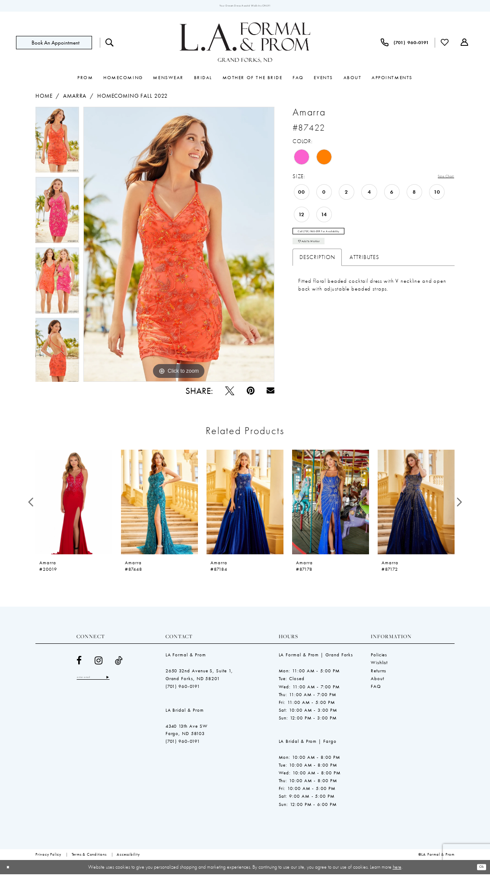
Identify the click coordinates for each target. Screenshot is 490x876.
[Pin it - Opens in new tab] (251, 392)
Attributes (364, 269)
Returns (378, 672)
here (397, 868)
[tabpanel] (57, 144)
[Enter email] (101, 680)
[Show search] (110, 44)
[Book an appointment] (54, 44)
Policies (379, 657)
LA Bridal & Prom (184, 712)
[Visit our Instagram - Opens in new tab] (99, 662)
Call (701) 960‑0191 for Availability (334, 237)
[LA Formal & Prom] (245, 44)
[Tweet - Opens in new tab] (229, 392)
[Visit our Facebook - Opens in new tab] (79, 662)
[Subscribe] (124, 680)
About (377, 680)
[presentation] (73, 503)
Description (317, 269)
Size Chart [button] (441, 178)
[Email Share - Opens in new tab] (270, 392)
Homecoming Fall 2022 (132, 98)
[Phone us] (405, 44)
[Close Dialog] (10, 869)
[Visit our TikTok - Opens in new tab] (119, 662)
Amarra (74, 98)
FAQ (376, 688)
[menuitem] (58, 44)
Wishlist (379, 665)
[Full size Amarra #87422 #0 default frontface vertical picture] (179, 246)
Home (43, 98)
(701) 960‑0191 (182, 688)
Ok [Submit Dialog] (479, 868)
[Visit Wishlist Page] (445, 44)
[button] (464, 44)
